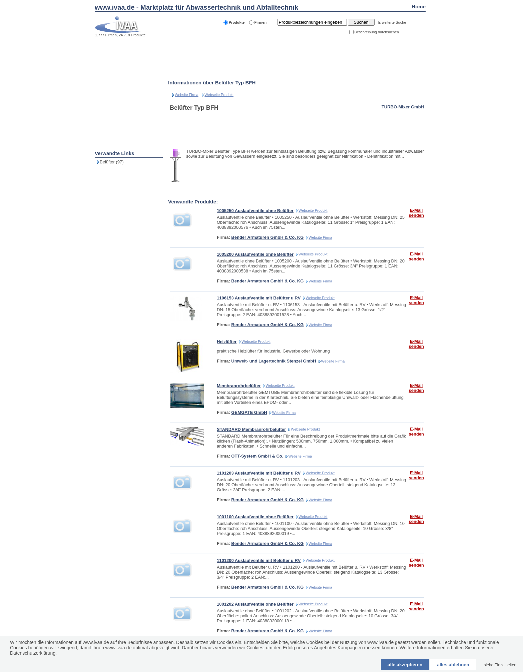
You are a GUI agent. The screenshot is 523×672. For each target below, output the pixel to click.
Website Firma (186, 95)
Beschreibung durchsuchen (377, 32)
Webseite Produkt (218, 95)
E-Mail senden (416, 213)
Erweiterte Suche (392, 22)
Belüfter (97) (112, 161)
